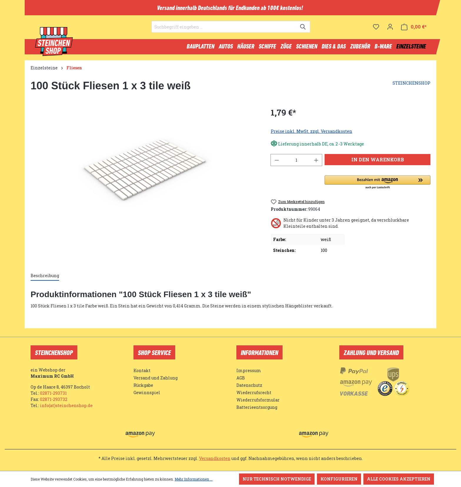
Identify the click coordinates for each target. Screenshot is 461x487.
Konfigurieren (339, 479)
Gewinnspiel (146, 392)
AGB (240, 378)
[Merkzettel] (376, 31)
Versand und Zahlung (155, 378)
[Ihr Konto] (390, 31)
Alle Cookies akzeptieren (398, 479)
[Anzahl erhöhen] (316, 163)
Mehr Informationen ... (194, 479)
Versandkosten (214, 458)
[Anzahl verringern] (276, 163)
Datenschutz (249, 385)
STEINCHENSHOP (411, 85)
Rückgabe (143, 385)
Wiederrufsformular (258, 400)
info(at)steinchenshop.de (66, 405)
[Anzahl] (296, 163)
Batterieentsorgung (256, 407)
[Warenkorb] (413, 31)
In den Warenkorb (377, 162)
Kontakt (142, 370)
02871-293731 (53, 393)
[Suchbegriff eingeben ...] (224, 31)
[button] (377, 185)
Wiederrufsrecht (253, 392)
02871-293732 (53, 399)
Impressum (248, 370)
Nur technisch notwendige (277, 479)
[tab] (45, 278)
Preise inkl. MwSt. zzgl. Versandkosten (311, 134)
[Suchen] (303, 31)
